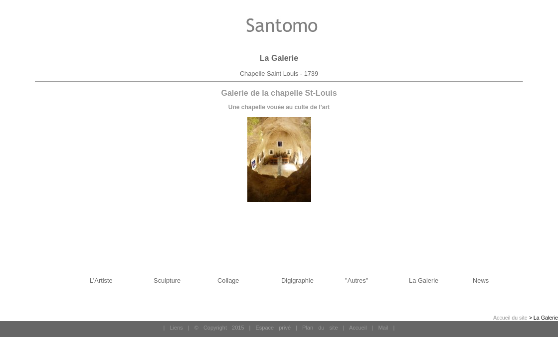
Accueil (358, 328)
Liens (176, 328)
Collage (228, 280)
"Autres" (356, 280)
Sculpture (167, 280)
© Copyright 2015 (219, 328)
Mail (383, 328)
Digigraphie (297, 280)
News (481, 280)
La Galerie (423, 280)
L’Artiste (101, 280)
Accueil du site (510, 318)
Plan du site (320, 328)
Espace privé (273, 328)
